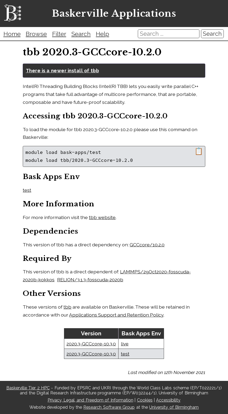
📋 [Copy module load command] (198, 151)
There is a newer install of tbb (62, 70)
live (125, 343)
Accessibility (168, 400)
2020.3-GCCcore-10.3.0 (91, 343)
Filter (59, 33)
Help (102, 33)
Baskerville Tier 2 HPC (28, 387)
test (27, 190)
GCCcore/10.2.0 (147, 244)
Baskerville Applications (114, 13)
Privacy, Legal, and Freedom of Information (90, 400)
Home (12, 33)
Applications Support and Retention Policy (116, 315)
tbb (67, 307)
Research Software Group (109, 407)
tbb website (102, 217)
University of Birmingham (174, 407)
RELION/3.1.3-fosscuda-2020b (90, 279)
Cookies (145, 400)
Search (81, 33)
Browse (36, 33)
